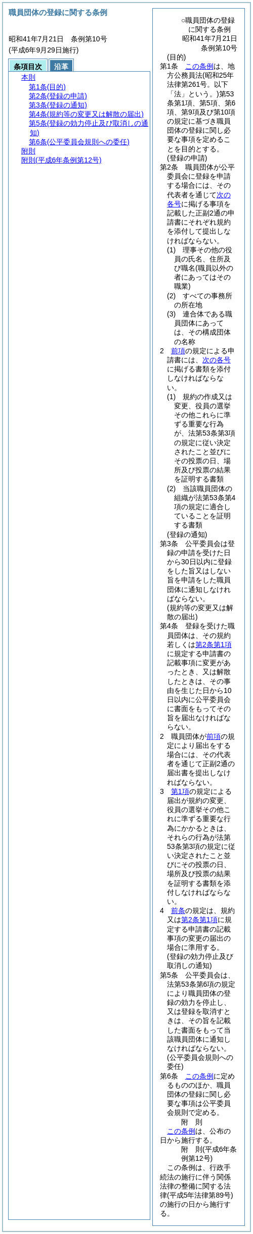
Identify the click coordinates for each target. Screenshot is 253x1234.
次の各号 (216, 360)
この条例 (199, 66)
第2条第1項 (213, 644)
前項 (178, 351)
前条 (178, 910)
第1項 (180, 791)
